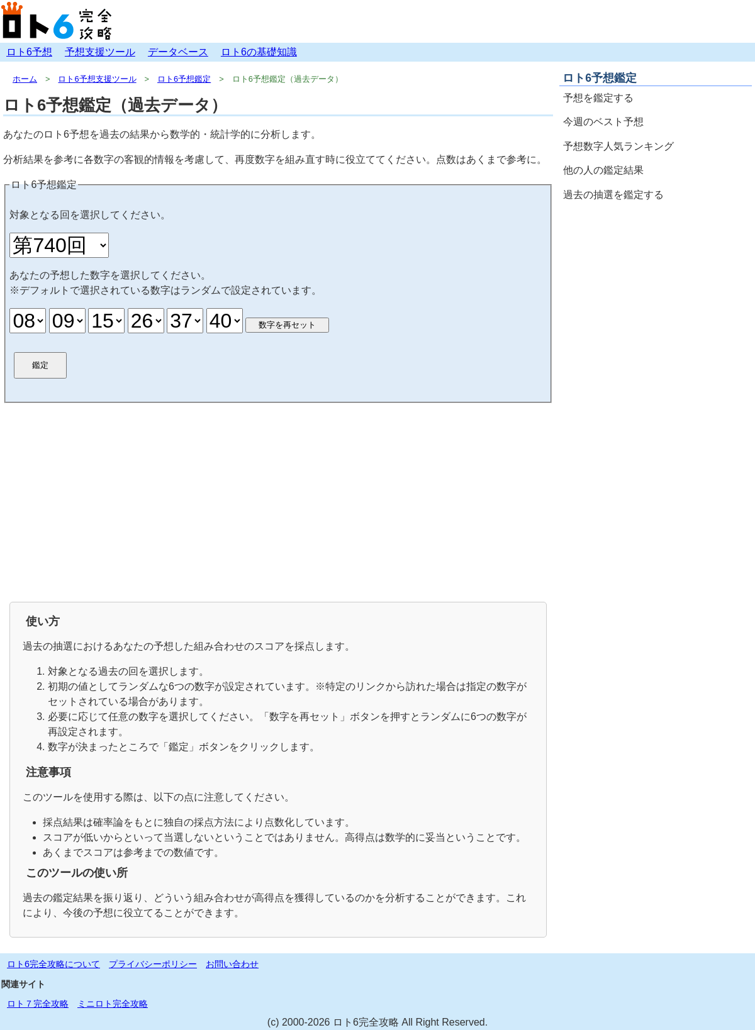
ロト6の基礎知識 (259, 52)
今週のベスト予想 (603, 121)
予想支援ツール (100, 52)
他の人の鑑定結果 (603, 170)
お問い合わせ (232, 964)
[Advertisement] (278, 501)
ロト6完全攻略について (53, 964)
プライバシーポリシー (153, 964)
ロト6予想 (29, 52)
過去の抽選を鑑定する (613, 194)
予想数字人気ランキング (618, 146)
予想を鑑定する (598, 97)
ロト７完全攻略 (38, 1004)
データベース (178, 52)
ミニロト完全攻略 (112, 1004)
